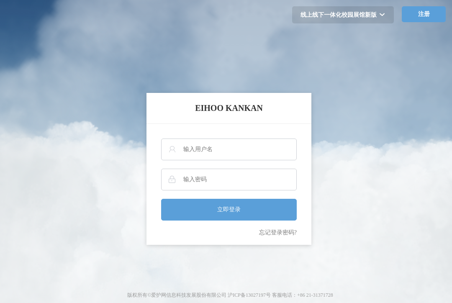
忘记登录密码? (278, 232)
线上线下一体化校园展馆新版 (342, 14)
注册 (424, 14)
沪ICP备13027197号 (249, 295)
